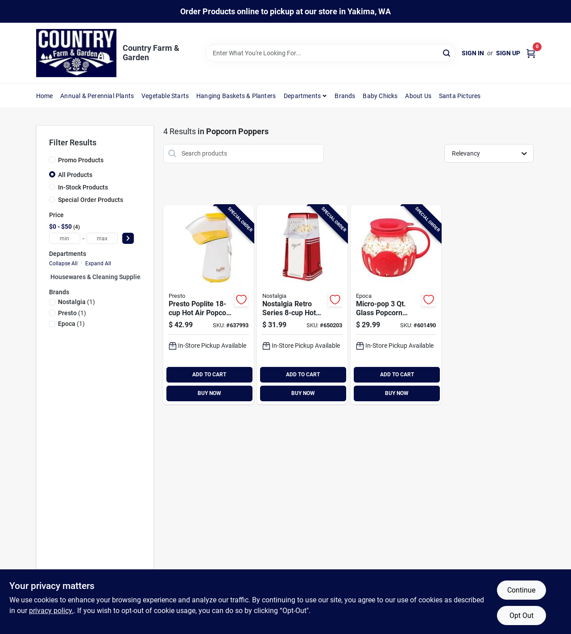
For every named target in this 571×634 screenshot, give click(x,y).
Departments (302, 95)
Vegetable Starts (165, 95)
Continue (521, 590)
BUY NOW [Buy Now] (209, 393)
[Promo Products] (52, 159)
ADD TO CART (209, 374)
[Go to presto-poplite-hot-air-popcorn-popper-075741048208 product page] (208, 304)
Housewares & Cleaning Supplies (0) (101, 276)
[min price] (64, 238)
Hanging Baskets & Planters (236, 95)
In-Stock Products (83, 187)
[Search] (447, 52)
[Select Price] (128, 238)
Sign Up (508, 53)
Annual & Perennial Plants (97, 95)
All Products (75, 175)
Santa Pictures (460, 95)
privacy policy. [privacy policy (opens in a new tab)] (51, 610)
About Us (418, 95)
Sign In (473, 53)
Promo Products (80, 160)
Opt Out (521, 615)
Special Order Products (90, 200)
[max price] (102, 238)
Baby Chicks (380, 95)
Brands (345, 95)
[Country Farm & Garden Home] (76, 53)
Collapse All (63, 263)
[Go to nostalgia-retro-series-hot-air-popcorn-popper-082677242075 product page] (302, 304)
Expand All (98, 263)
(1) (76, 301)
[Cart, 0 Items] (530, 53)
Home (44, 95)
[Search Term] (330, 53)
